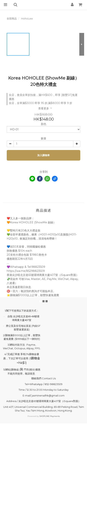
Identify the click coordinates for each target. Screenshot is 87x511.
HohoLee (27, 18)
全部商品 (12, 18)
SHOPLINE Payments (49, 416)
